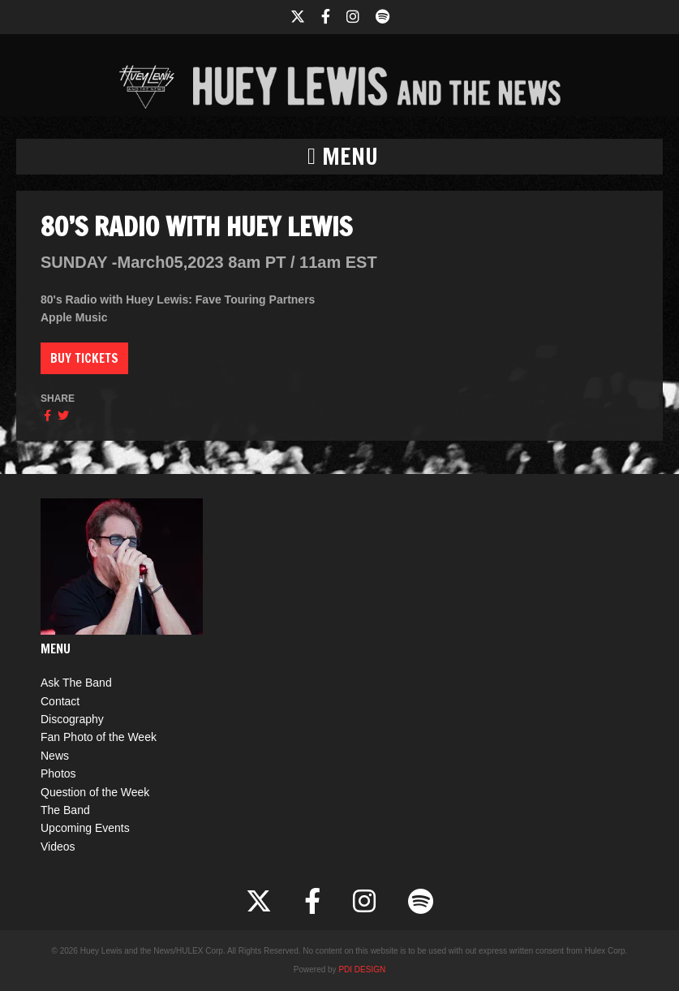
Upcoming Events (85, 827)
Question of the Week (95, 792)
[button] (339, 157)
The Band (65, 810)
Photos (58, 773)
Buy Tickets (84, 358)
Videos (58, 846)
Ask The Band (76, 682)
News (55, 755)
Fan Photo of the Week (99, 736)
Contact (60, 701)
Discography (72, 719)
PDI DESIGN (361, 969)
